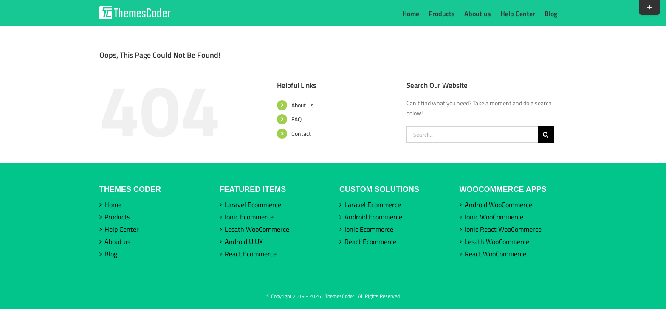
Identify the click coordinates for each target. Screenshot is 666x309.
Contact (301, 133)
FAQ (296, 119)
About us (117, 241)
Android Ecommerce (373, 217)
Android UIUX (244, 241)
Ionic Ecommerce (249, 217)
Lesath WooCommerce (257, 229)
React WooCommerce (495, 254)
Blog (110, 254)
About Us (302, 105)
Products (117, 217)
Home (112, 204)
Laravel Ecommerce (253, 204)
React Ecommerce (251, 254)
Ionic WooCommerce (494, 217)
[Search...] (472, 134)
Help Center (121, 229)
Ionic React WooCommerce (503, 229)
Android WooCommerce (498, 204)
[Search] (546, 134)
